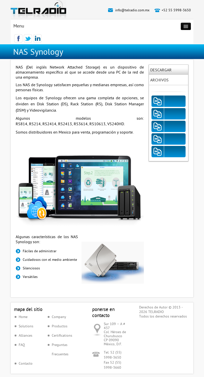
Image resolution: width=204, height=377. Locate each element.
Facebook (18, 38)
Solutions (26, 326)
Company (59, 317)
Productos (59, 326)
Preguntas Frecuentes (60, 349)
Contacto (26, 363)
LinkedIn (37, 38)
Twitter (28, 38)
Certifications (62, 335)
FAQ (22, 344)
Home (23, 317)
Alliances (25, 335)
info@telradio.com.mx (132, 10)
